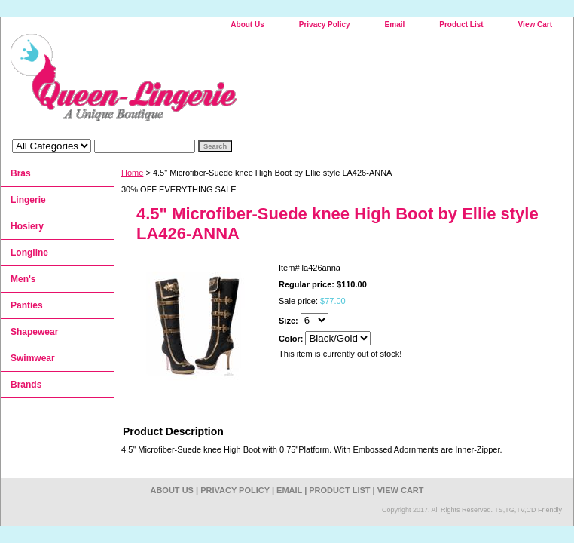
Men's (23, 279)
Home (132, 172)
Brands (26, 384)
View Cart (535, 24)
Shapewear (34, 332)
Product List (461, 24)
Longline (29, 252)
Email (395, 24)
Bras (21, 173)
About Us (247, 24)
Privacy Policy (324, 24)
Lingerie (28, 200)
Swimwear (33, 358)
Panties (27, 305)
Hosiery (27, 226)
